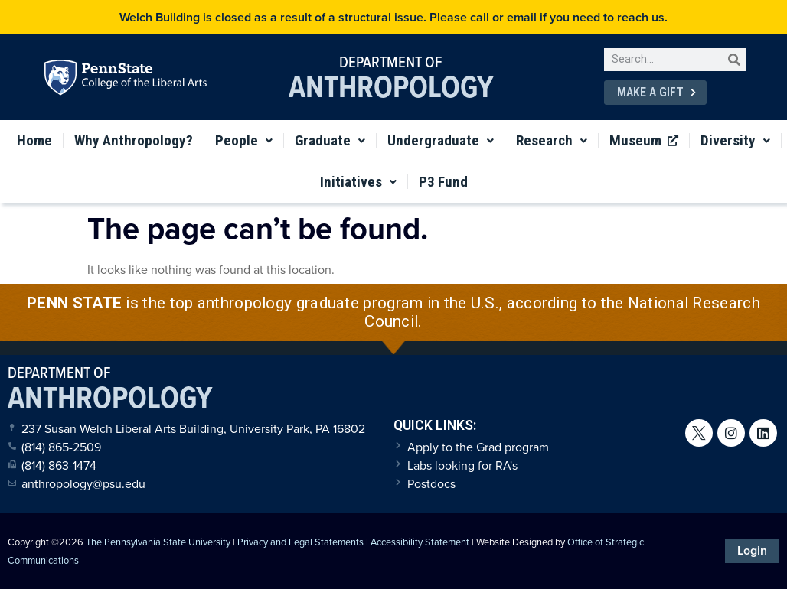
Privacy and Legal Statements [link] (300, 541)
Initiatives (358, 182)
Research (551, 141)
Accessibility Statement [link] (420, 541)
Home (34, 140)
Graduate (330, 141)
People (244, 141)
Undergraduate (440, 141)
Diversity (735, 141)
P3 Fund (443, 181)
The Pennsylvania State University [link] (158, 541)
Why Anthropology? (133, 140)
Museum (643, 140)
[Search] (734, 59)
